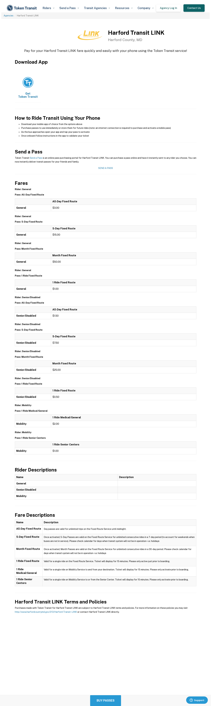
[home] (22, 8)
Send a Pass (36, 158)
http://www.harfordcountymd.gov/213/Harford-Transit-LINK (46, 612)
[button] (48, 8)
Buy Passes (105, 700)
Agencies (8, 15)
